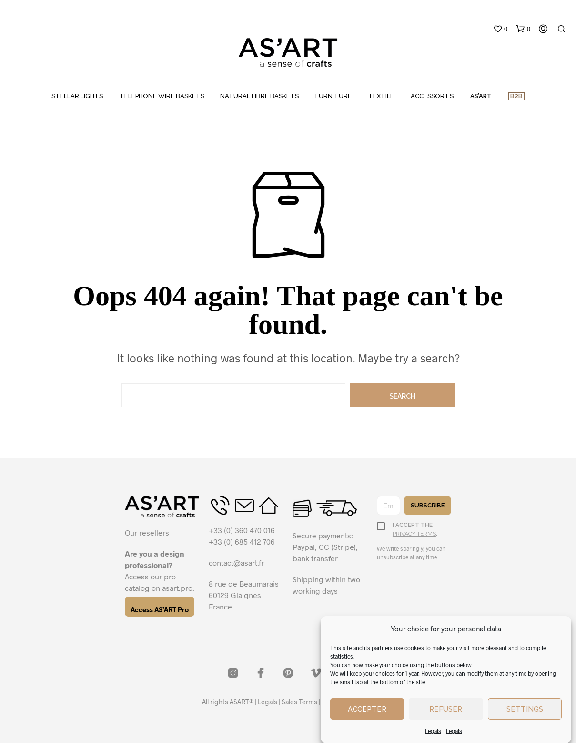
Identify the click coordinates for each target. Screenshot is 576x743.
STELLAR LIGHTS (77, 96)
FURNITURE (333, 96)
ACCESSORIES (432, 96)
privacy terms (414, 533)
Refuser (445, 709)
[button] (500, 29)
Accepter (367, 709)
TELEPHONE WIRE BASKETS (162, 96)
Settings (524, 709)
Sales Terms (299, 702)
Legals (433, 730)
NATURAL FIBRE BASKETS (259, 96)
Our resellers (147, 532)
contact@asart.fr (236, 562)
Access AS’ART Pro (160, 610)
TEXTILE (381, 96)
